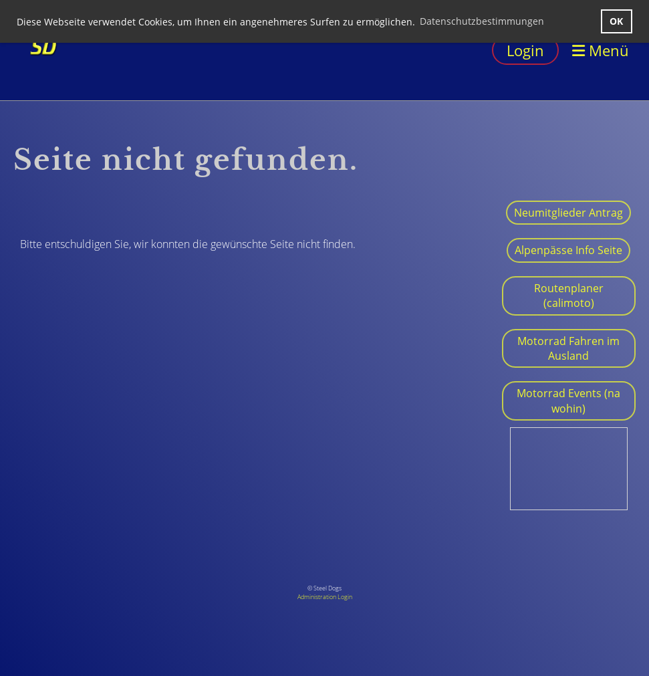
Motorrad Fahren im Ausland (568, 348)
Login (525, 50)
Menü (600, 50)
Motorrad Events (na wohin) (568, 400)
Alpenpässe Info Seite (568, 250)
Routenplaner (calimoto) (569, 295)
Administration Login (324, 596)
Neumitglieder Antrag (568, 212)
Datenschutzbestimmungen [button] (482, 21)
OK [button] (616, 21)
